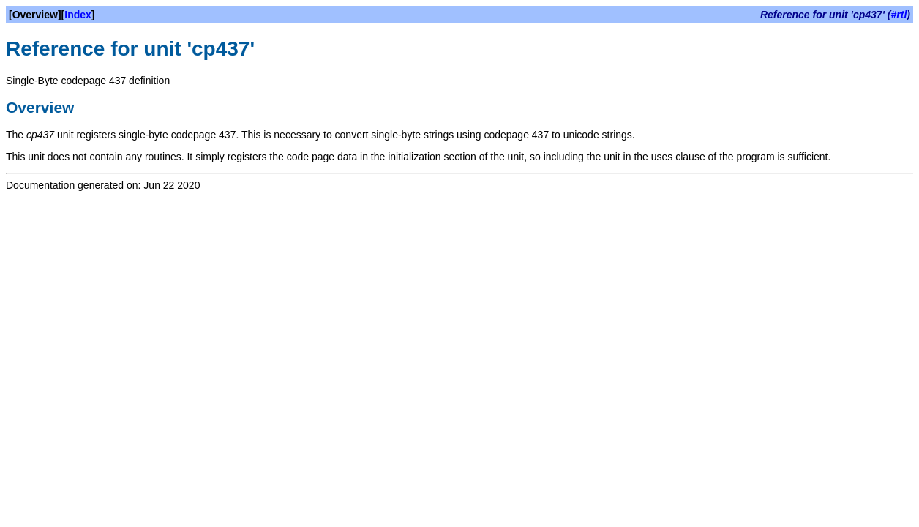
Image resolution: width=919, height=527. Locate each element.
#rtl (899, 14)
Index (77, 14)
